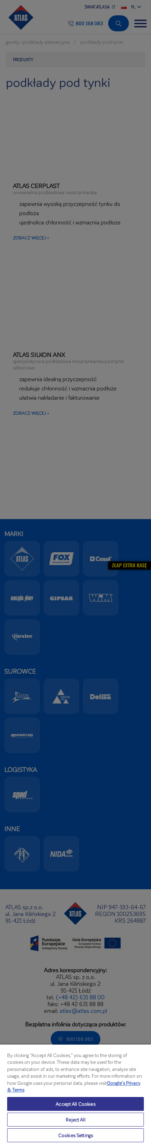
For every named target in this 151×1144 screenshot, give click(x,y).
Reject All (75, 1119)
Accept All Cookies (75, 1104)
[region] (75, 1094)
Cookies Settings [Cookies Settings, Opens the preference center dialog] (75, 1135)
